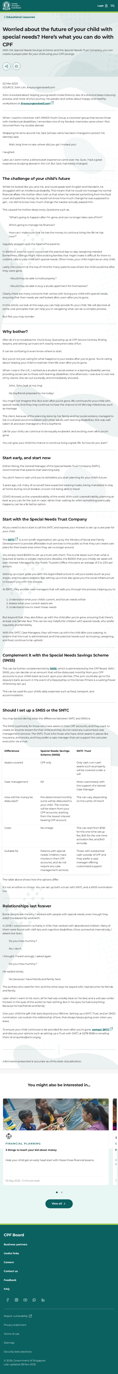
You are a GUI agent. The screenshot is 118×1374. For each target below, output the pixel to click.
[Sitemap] (9, 1343)
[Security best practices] (17, 1352)
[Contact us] (11, 1271)
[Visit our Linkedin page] (43, 1300)
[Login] (103, 5)
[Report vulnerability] (18, 1316)
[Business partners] (15, 1244)
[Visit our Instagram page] (16, 1300)
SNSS (53, 668)
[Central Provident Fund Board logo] (14, 5)
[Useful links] (11, 1253)
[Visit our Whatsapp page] (34, 1300)
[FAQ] (6, 1289)
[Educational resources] (19, 17)
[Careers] (9, 1262)
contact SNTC (102, 1029)
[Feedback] (10, 1280)
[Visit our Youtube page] (25, 1300)
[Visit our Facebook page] (7, 1300)
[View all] (59, 1203)
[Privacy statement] (15, 1325)
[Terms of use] (11, 1334)
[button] (6, 66)
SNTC (13, 539)
